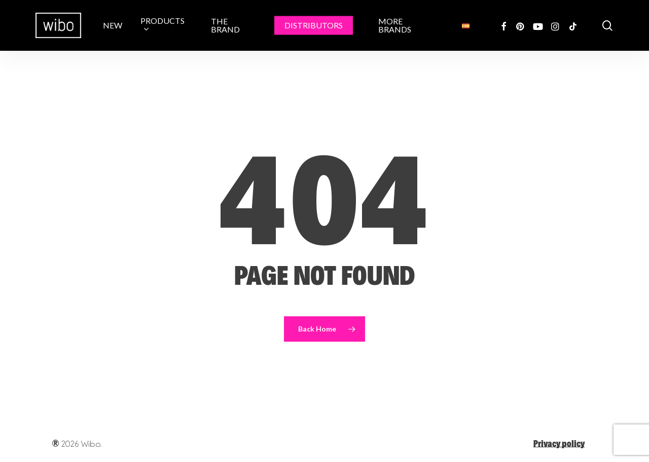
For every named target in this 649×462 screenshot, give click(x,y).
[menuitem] (466, 25)
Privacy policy (559, 443)
